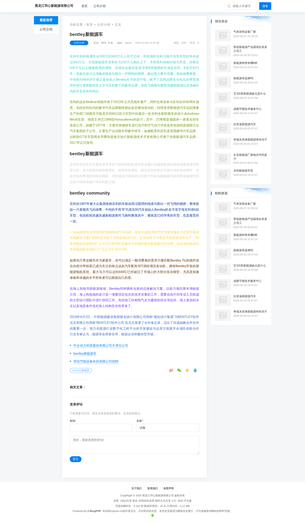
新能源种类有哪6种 (245, 63)
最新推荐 (46, 20)
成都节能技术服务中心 (247, 108)
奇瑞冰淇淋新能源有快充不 (250, 139)
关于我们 (136, 488)
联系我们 (152, 488)
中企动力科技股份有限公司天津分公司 (100, 345)
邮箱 (72, 420)
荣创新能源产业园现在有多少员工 (250, 48)
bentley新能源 (80, 370)
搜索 (265, 6)
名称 (139, 420)
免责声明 (168, 488)
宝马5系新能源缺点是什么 (249, 93)
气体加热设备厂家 (244, 31)
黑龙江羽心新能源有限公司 (158, 495)
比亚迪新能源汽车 (244, 124)
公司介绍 (99, 6)
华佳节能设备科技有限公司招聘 (95, 361)
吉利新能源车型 (243, 170)
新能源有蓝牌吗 (243, 78)
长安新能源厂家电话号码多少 (250, 156)
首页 (84, 6)
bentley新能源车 (85, 353)
